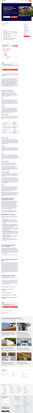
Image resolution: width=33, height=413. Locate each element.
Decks (2, 376)
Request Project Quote (14, 17)
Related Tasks (16, 370)
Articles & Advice (14, 2)
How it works (25, 406)
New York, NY (25, 389)
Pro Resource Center (17, 408)
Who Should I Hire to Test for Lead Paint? (8, 362)
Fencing (23, 375)
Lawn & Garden (8, 2)
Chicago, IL (18, 386)
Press (24, 409)
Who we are (25, 407)
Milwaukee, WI (5, 389)
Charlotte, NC (12, 386)
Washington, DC (26, 392)
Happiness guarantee (26, 412)
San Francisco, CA (12, 392)
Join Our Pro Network (17, 407)
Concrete (13, 376)
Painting (3, 375)
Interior (2, 2)
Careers (25, 408)
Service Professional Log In (18, 406)
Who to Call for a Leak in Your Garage (22, 348)
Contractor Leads (17, 409)
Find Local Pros (10, 69)
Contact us (25, 411)
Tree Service (13, 373)
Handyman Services (14, 375)
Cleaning (3, 373)
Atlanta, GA (4, 386)
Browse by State (9, 384)
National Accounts (17, 410)
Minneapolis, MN (12, 389)
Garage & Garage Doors (25, 374)
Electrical (13, 374)
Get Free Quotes (15, 45)
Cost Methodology (26, 31)
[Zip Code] (7, 17)
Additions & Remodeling (25, 376)
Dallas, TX (25, 386)
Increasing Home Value (26, 27)
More (11, 2)
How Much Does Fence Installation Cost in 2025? (8, 348)
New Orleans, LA (19, 389)
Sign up (6, 404)
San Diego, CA (5, 392)
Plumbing (23, 373)
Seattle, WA (18, 392)
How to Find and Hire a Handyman (22, 362)
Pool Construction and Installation (6, 374)
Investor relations (26, 410)
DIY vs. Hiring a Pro (26, 30)
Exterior (5, 2)
